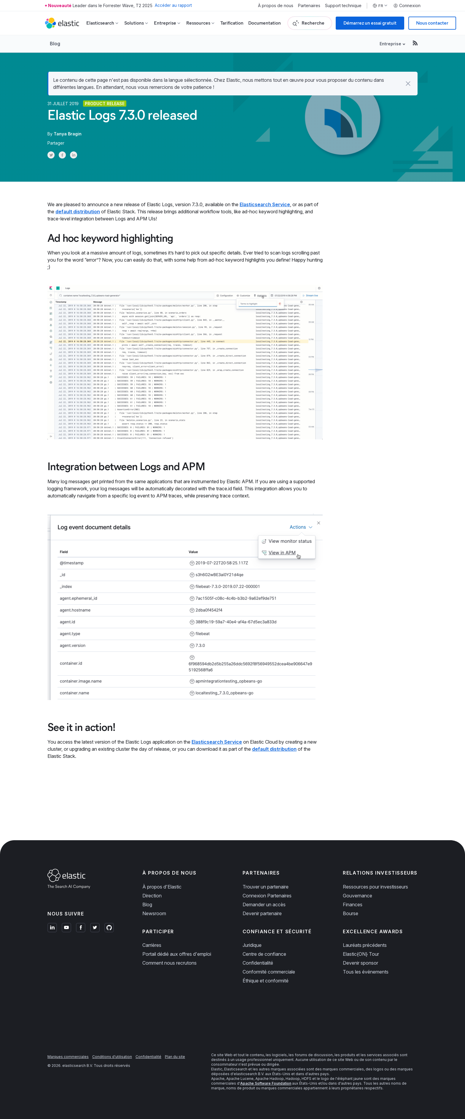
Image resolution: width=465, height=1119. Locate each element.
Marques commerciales (68, 1056)
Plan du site (175, 1056)
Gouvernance (357, 896)
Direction (152, 896)
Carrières (151, 945)
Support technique (343, 6)
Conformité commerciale (269, 972)
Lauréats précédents (365, 945)
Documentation (264, 23)
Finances (352, 904)
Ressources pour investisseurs (375, 887)
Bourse (350, 913)
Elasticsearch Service (265, 204)
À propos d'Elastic (161, 887)
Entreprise (390, 43)
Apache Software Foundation (265, 1083)
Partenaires (309, 6)
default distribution (77, 211)
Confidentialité (258, 963)
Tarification (231, 23)
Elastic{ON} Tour (361, 954)
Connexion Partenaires (267, 896)
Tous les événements (365, 972)
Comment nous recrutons (169, 963)
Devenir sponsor (360, 963)
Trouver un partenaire (266, 887)
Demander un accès (264, 904)
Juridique (252, 945)
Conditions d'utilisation (112, 1056)
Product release (105, 103)
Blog (55, 44)
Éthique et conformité (266, 981)
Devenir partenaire (262, 913)
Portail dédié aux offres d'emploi (176, 954)
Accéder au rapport (174, 5)
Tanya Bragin (68, 133)
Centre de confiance (264, 954)
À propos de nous (275, 6)
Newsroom (154, 913)
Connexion (407, 5)
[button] (408, 83)
